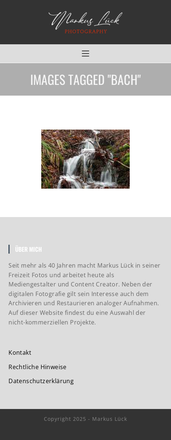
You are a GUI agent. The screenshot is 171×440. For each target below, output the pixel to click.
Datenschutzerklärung (41, 381)
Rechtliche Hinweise (37, 367)
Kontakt (19, 352)
